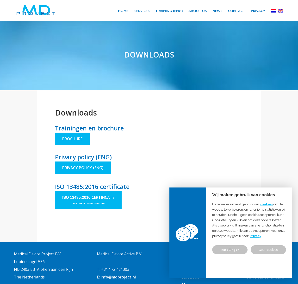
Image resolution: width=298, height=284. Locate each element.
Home (123, 10)
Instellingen (230, 250)
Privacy (258, 10)
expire (75, 203)
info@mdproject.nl (118, 277)
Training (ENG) (169, 10)
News (217, 10)
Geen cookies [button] (268, 250)
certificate (103, 197)
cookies (266, 204)
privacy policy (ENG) (83, 167)
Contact (236, 10)
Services (141, 10)
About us (197, 10)
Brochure (72, 139)
